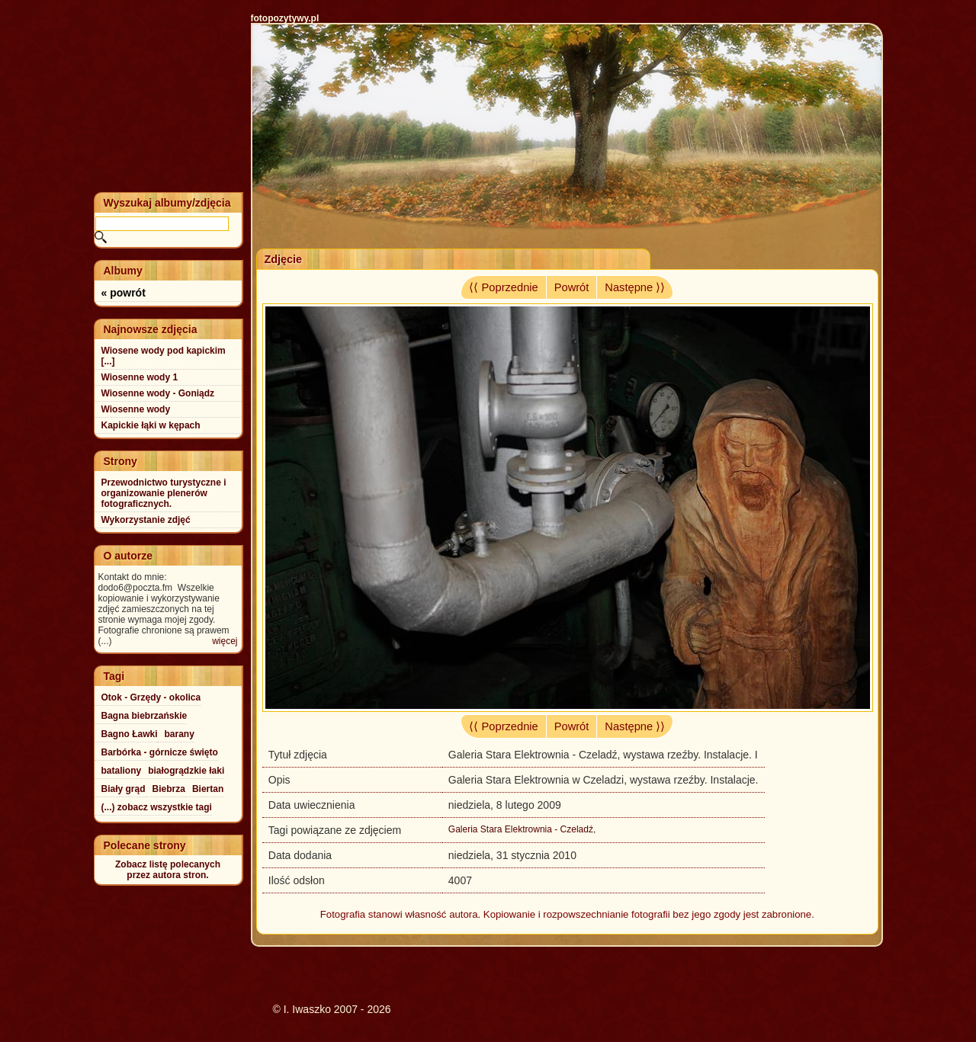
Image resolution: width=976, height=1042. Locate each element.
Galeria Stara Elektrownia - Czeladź (520, 829)
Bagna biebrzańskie (144, 715)
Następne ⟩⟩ (635, 287)
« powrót (123, 293)
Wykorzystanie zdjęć (146, 520)
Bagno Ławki (129, 734)
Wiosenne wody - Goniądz (158, 393)
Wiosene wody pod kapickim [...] (163, 356)
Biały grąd (123, 789)
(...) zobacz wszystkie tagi (156, 807)
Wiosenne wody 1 (139, 377)
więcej (224, 641)
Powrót (571, 287)
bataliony (121, 770)
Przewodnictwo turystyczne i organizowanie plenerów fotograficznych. (163, 493)
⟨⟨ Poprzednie (503, 287)
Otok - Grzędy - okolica (151, 697)
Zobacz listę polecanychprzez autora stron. (167, 869)
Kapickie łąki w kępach (151, 425)
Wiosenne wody (136, 409)
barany (179, 734)
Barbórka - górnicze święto (159, 752)
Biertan (207, 789)
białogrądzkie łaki (186, 770)
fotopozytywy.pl (285, 18)
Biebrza (168, 789)
